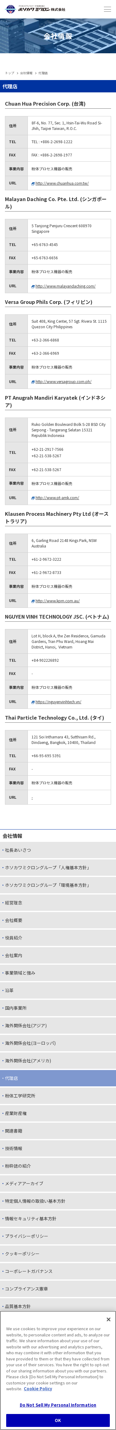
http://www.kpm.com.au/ (58, 600)
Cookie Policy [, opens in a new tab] (38, 1389)
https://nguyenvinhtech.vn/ (58, 701)
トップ (9, 73)
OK (58, 1421)
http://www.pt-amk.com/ (57, 497)
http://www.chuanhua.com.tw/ (62, 183)
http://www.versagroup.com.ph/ (64, 381)
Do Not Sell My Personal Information (58, 1406)
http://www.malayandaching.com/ (66, 286)
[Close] (108, 1320)
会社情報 (26, 73)
